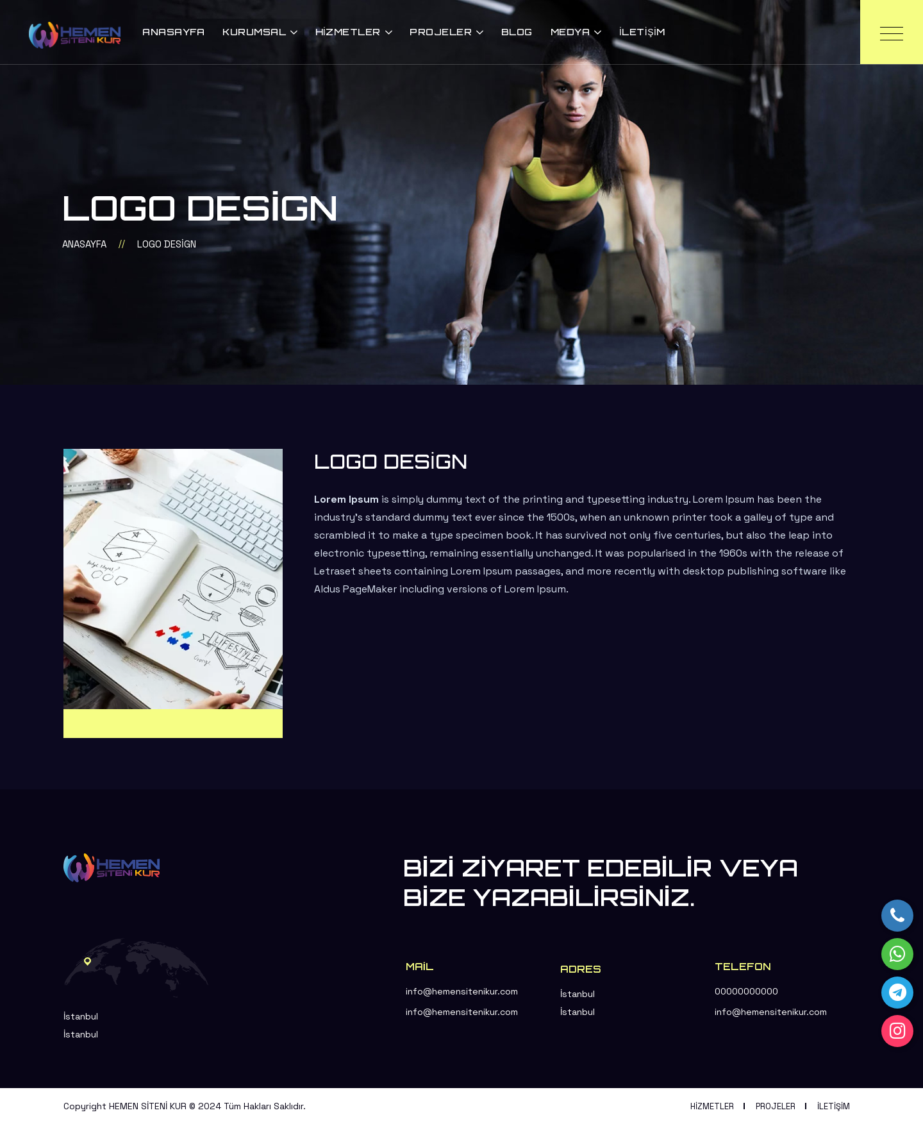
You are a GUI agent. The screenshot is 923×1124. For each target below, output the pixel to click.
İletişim (642, 31)
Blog (517, 31)
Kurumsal (254, 31)
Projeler (441, 31)
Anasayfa (173, 31)
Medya (570, 31)
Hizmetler (348, 31)
